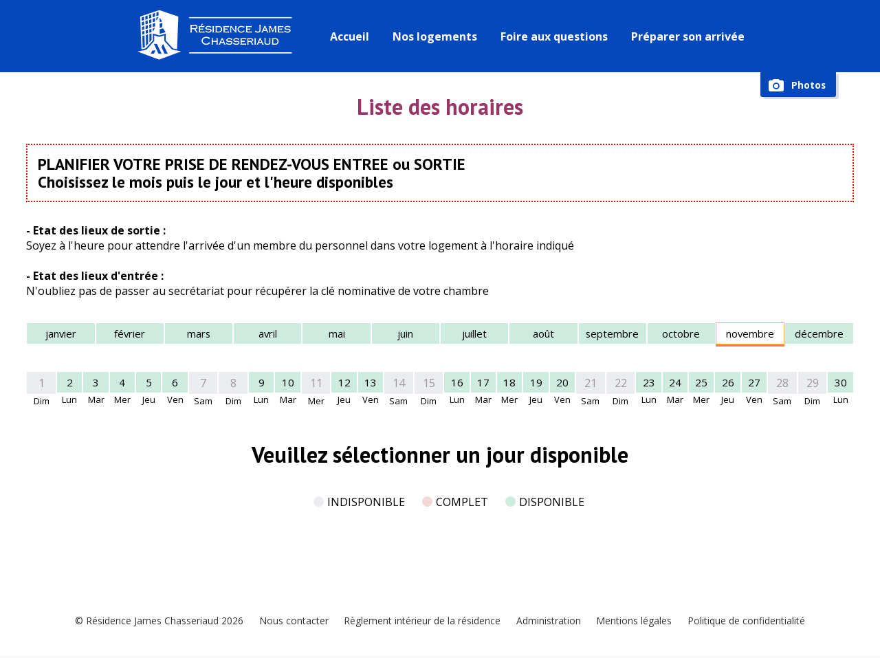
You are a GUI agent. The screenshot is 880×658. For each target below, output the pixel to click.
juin (405, 334)
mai (336, 334)
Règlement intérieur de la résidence (420, 620)
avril (267, 334)
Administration (549, 620)
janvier (60, 334)
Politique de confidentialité (754, 620)
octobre (681, 334)
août (543, 334)
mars (199, 334)
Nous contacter (287, 620)
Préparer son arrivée (689, 36)
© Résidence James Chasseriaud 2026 (150, 620)
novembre (750, 334)
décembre (818, 334)
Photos (807, 84)
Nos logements (436, 36)
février (130, 334)
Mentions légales (638, 620)
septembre (612, 334)
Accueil (351, 36)
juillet (475, 334)
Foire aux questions (555, 36)
